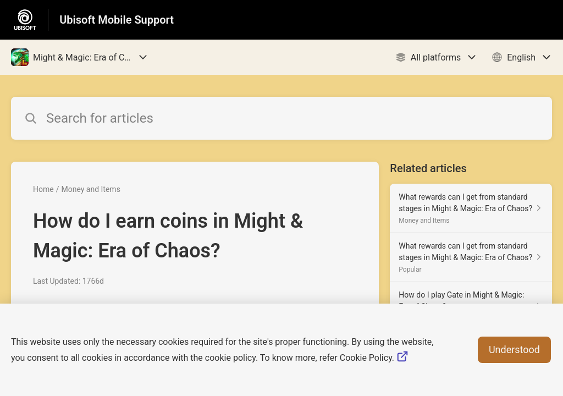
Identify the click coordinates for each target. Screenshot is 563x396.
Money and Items (90, 189)
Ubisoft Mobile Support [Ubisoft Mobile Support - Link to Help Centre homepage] (116, 19)
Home (43, 189)
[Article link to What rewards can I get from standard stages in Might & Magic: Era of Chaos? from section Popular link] (471, 257)
